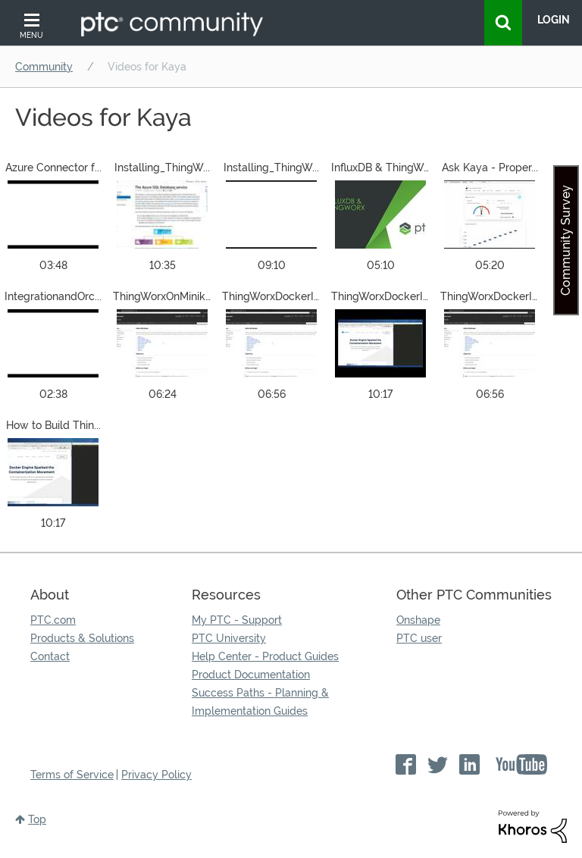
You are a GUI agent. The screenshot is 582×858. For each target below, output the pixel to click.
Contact (50, 656)
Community (44, 67)
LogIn (553, 20)
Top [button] (37, 819)
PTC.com (53, 620)
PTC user (419, 638)
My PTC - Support (237, 620)
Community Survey (566, 240)
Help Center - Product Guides (265, 656)
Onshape (418, 620)
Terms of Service (72, 774)
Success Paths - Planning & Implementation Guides (260, 702)
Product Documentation (251, 675)
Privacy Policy (156, 774)
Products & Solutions (82, 638)
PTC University (229, 638)
